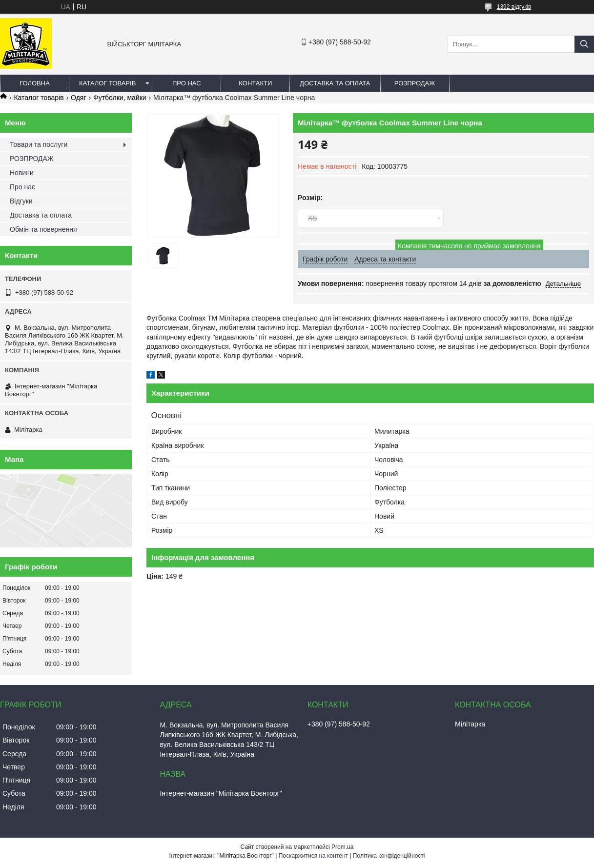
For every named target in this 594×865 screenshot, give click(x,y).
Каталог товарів (107, 83)
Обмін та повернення (43, 229)
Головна (35, 83)
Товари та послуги (38, 144)
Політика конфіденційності (389, 855)
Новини (22, 173)
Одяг (78, 97)
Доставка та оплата (335, 83)
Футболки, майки (119, 97)
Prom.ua (342, 847)
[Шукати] (584, 44)
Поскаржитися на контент (313, 855)
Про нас (186, 83)
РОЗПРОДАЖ (414, 83)
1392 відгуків (514, 6)
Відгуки (21, 201)
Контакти (255, 83)
